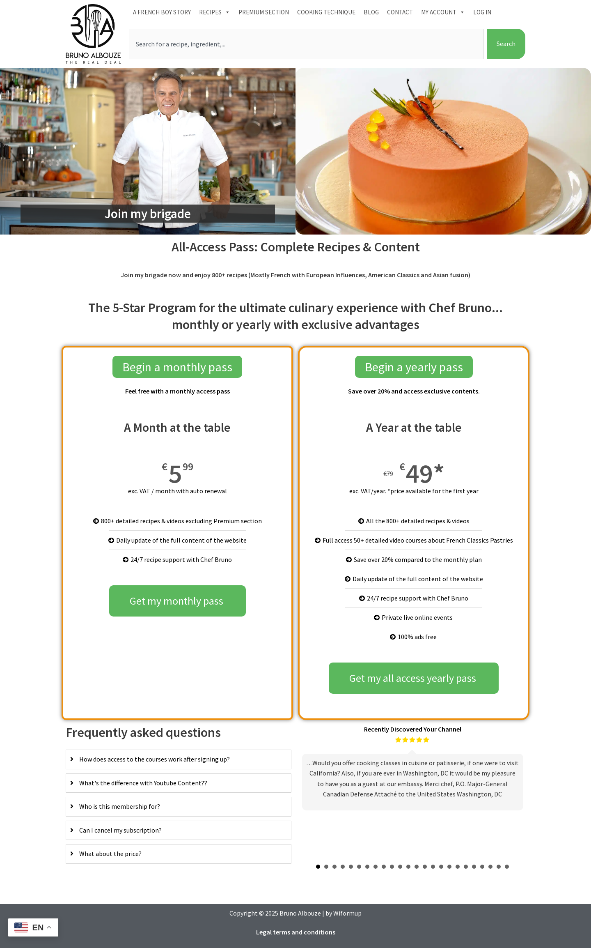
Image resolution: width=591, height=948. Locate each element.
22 (490, 867)
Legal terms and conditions (295, 932)
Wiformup (347, 913)
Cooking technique (326, 12)
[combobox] (306, 44)
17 (449, 867)
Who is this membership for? (119, 806)
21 (482, 867)
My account (443, 12)
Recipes (214, 12)
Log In (482, 12)
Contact (400, 12)
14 (425, 867)
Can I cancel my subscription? (120, 830)
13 (417, 867)
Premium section (263, 12)
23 (499, 867)
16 (441, 867)
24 (507, 867)
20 (474, 867)
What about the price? (110, 853)
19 (466, 867)
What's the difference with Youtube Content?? (143, 783)
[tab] (178, 759)
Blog (371, 12)
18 (458, 867)
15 (433, 867)
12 (408, 867)
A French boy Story (162, 12)
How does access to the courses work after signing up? (154, 759)
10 (392, 867)
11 (400, 867)
